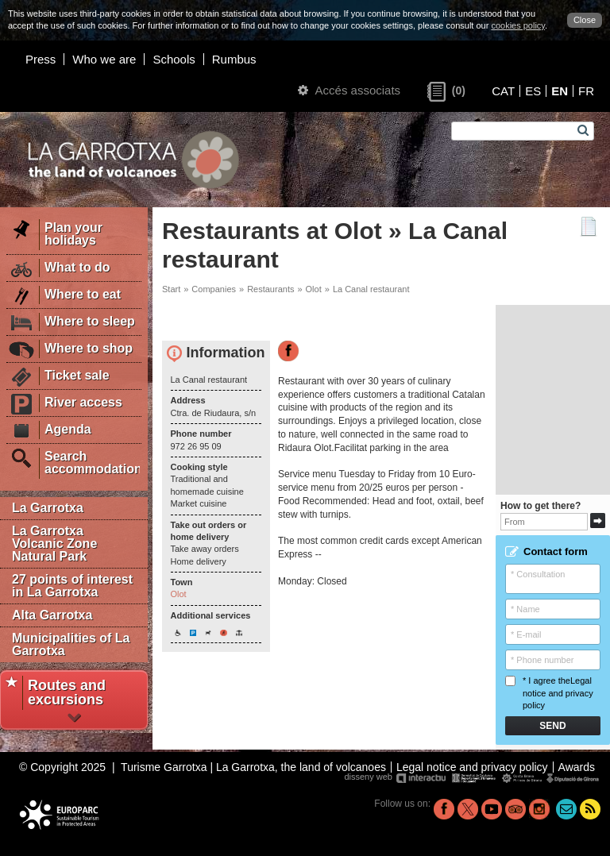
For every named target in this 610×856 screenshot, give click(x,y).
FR (586, 91)
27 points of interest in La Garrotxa (72, 586)
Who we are (104, 59)
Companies (213, 289)
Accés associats (349, 90)
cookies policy (518, 25)
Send (552, 725)
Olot (314, 289)
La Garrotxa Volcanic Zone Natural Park (54, 543)
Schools (173, 59)
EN (559, 91)
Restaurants (270, 289)
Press (40, 59)
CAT (503, 91)
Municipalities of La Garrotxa (70, 644)
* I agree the (549, 693)
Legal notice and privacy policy (558, 693)
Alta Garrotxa (52, 615)
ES (533, 91)
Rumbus (234, 59)
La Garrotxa (47, 508)
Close (584, 20)
